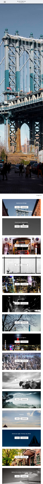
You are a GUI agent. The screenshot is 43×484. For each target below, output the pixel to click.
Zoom (17, 207)
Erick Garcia (21, 1)
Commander (24, 207)
